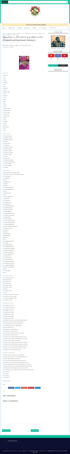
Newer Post (6, 430)
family (13, 33)
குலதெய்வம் (27, 27)
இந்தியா (35, 27)
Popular (63, 65)
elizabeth (9, 33)
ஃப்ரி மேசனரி (52, 27)
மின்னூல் (20, 27)
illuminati (19, 33)
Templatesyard (51, 450)
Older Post (35, 430)
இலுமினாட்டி (12, 27)
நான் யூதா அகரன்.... (58, 48)
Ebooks (53, 65)
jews (23, 33)
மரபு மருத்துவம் (43, 27)
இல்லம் (4, 27)
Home (4, 33)
